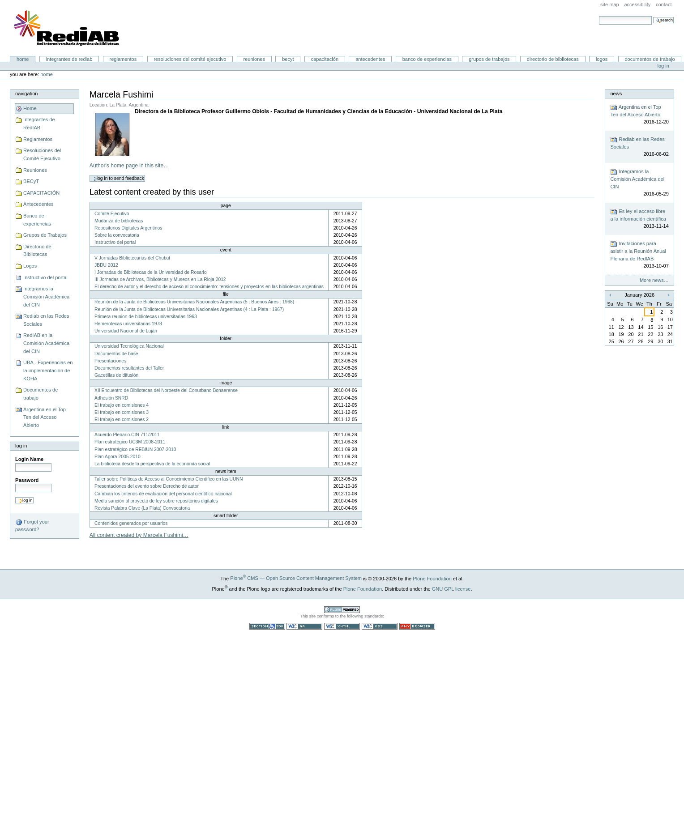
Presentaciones (110, 360)
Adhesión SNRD (111, 398)
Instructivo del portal (45, 277)
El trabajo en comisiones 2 (121, 419)
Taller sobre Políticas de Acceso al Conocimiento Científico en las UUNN (168, 479)
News (616, 93)
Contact (664, 4)
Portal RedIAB (68, 28)
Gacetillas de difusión (116, 375)
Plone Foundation (432, 578)
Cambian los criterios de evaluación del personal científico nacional (163, 493)
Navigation (26, 93)
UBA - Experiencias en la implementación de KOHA (48, 370)
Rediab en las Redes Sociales (46, 320)
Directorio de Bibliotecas (553, 59)
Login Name (29, 459)
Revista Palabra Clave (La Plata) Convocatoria (142, 508)
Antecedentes (370, 59)
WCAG (304, 626)
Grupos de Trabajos (489, 59)
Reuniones (254, 59)
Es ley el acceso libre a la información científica (639, 219)
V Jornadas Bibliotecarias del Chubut (132, 258)
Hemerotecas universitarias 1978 (128, 323)
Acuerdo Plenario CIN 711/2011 (127, 434)
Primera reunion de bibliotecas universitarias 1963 (145, 316)
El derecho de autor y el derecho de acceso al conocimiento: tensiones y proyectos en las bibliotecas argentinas (209, 286)
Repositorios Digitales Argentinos (128, 228)
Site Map (609, 4)
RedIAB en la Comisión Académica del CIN (46, 343)
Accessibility (637, 4)
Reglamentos (123, 59)
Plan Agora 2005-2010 (117, 456)
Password (26, 480)
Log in (663, 65)
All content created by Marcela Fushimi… (139, 535)
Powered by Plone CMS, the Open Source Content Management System (342, 609)
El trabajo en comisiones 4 (121, 405)
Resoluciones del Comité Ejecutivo (190, 59)
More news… (654, 280)
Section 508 (267, 626)
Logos (601, 59)
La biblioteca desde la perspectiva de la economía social (152, 463)
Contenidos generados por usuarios (130, 523)
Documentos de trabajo (649, 59)
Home (23, 59)
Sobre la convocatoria (116, 235)
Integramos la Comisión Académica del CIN (46, 296)
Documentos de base (116, 353)
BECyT (288, 59)
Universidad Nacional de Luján (125, 330)
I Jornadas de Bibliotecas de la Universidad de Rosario (150, 272)
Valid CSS (380, 626)
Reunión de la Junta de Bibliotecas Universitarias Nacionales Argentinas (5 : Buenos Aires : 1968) (194, 301)
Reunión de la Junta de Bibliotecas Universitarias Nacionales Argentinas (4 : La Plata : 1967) (189, 309)
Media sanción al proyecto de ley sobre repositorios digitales (156, 500)
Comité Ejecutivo (111, 213)
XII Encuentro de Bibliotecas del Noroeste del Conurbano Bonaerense (166, 390)
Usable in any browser (417, 626)
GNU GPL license (451, 588)
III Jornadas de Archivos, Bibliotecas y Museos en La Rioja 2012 (160, 279)
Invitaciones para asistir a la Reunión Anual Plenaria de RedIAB (639, 255)
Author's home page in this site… (129, 165)
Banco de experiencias (427, 59)
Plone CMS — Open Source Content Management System (296, 578)
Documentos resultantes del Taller (129, 368)
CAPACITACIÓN (324, 59)
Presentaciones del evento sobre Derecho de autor (146, 486)
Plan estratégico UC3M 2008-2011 (129, 441)
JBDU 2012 (106, 265)
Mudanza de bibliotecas (118, 220)
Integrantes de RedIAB (69, 59)
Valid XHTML (342, 626)
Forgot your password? (32, 525)
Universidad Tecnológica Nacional (129, 346)
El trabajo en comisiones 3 (121, 412)
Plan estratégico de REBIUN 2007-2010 (135, 449)
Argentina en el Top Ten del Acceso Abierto (44, 417)
